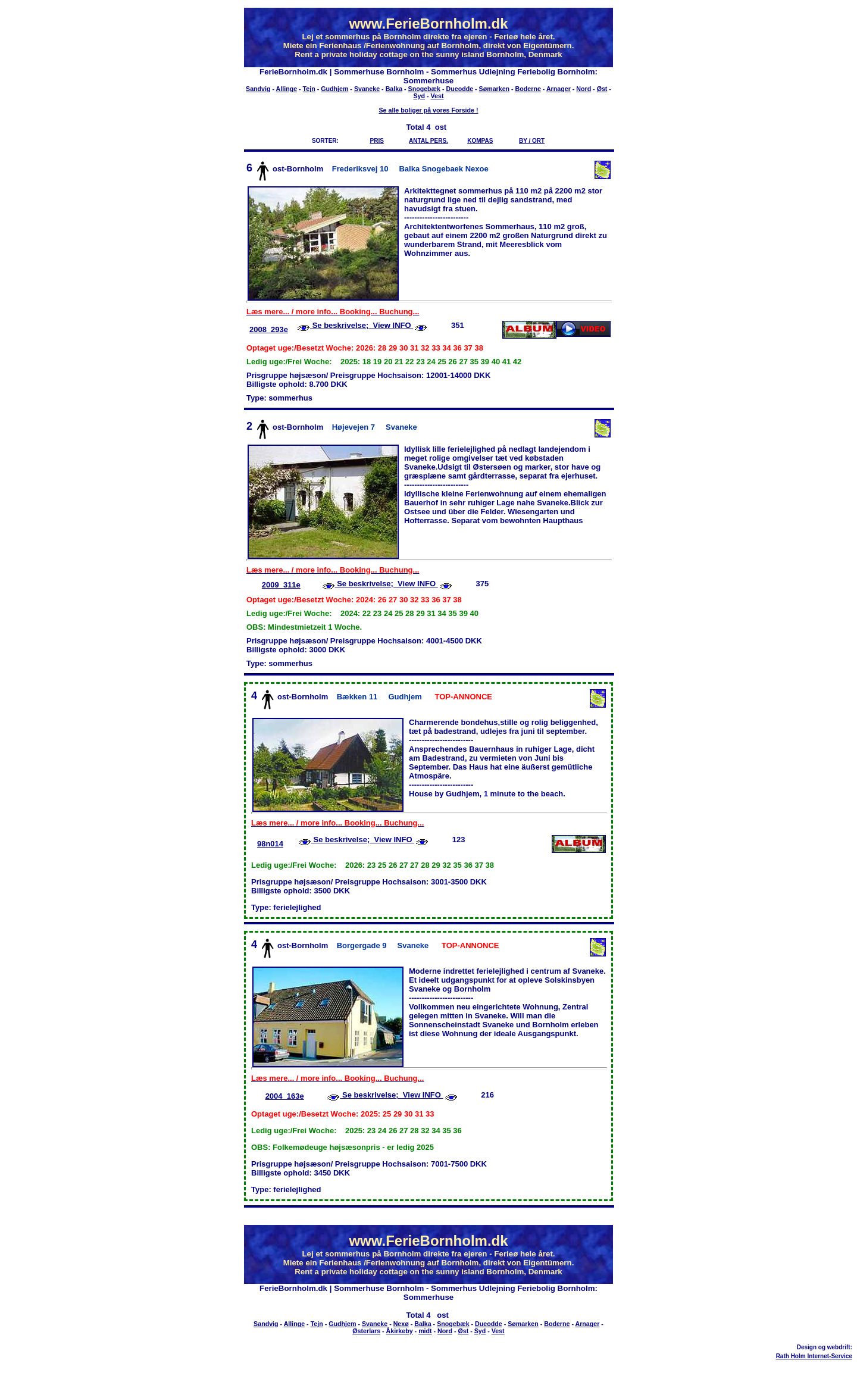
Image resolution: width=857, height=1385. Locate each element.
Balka (394, 88)
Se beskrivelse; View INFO (361, 325)
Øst (602, 88)
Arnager (558, 88)
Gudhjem (334, 88)
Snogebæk (424, 88)
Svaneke (367, 88)
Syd (420, 95)
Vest (437, 95)
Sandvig (258, 88)
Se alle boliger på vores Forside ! (428, 110)
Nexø (401, 1323)
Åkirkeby (399, 1330)
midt (425, 1330)
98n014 (270, 843)
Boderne (528, 88)
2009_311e (281, 584)
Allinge (287, 88)
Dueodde (460, 88)
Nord (583, 88)
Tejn (309, 88)
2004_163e (284, 1096)
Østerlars (366, 1330)
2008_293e (268, 329)
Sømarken (494, 88)
